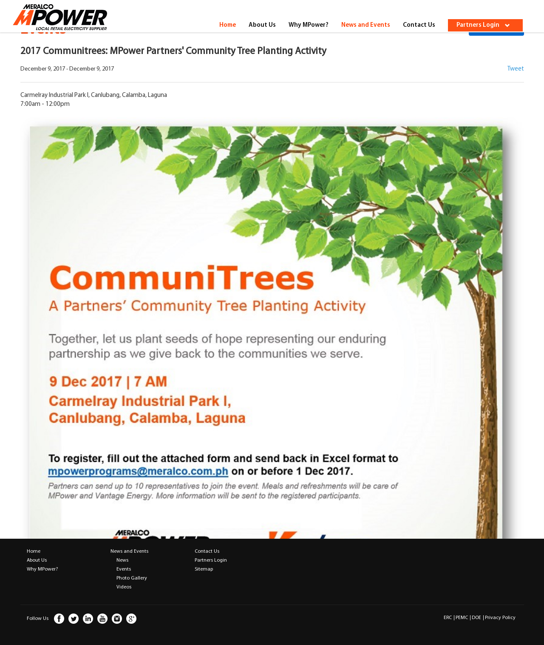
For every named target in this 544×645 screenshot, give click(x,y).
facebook (59, 622)
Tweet (515, 69)
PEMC (462, 617)
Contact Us (419, 25)
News (122, 560)
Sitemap (204, 569)
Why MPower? (309, 25)
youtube (102, 622)
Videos (123, 587)
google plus (131, 622)
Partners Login (211, 560)
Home (227, 25)
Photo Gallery (131, 578)
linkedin (88, 622)
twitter (73, 622)
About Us (262, 25)
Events (123, 569)
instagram (117, 622)
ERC (448, 617)
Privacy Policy (500, 617)
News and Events (365, 25)
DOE (476, 617)
